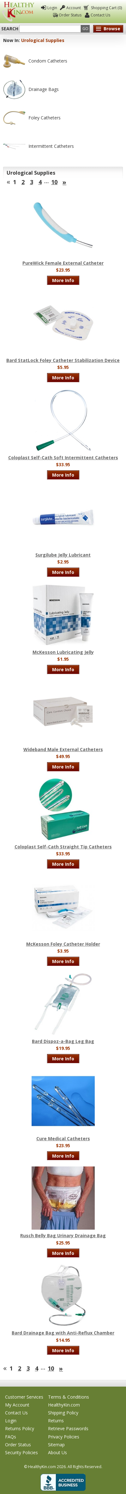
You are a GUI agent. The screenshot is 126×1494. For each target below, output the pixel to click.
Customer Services (24, 1397)
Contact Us (100, 15)
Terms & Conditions (68, 1397)
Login (52, 7)
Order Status (70, 15)
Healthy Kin (18, 11)
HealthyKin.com (64, 1405)
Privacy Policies (63, 1437)
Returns (56, 1421)
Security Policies (21, 1452)
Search (9, 29)
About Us (57, 1452)
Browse (112, 29)
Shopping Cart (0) (106, 7)
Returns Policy (19, 1428)
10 (54, 182)
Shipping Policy (63, 1413)
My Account (17, 1405)
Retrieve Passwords (68, 1428)
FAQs (10, 1437)
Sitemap (56, 1445)
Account (73, 7)
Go (85, 28)
